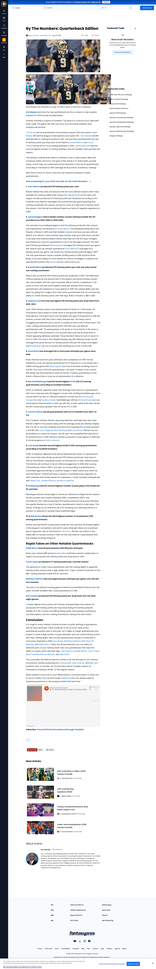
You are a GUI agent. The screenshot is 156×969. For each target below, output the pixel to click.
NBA (52, 915)
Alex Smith (64, 654)
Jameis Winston (82, 145)
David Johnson (52, 440)
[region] (78, 964)
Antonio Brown (85, 400)
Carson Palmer (35, 412)
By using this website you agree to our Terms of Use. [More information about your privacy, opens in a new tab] (22, 967)
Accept (106, 2)
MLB (52, 910)
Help (102, 948)
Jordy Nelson (63, 228)
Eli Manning (35, 346)
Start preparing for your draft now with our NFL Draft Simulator (58, 181)
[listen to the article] (84, 35)
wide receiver (78, 663)
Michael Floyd (60, 430)
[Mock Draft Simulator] (122, 52)
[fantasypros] (63, 706)
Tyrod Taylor (32, 561)
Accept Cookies (133, 964)
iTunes (40, 729)
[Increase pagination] (135, 28)
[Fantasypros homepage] (4, 5)
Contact (95, 948)
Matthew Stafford (35, 579)
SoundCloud (60, 729)
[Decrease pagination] (130, 28)
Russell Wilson (76, 142)
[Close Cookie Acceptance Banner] (152, 963)
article (53, 262)
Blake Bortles (35, 516)
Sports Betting (107, 920)
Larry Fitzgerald (46, 430)
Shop (105, 915)
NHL (52, 920)
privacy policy (81, 2)
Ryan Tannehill (32, 654)
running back (65, 663)
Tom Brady (31, 132)
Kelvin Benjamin (70, 195)
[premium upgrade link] (136, 8)
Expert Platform (76, 915)
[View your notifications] (130, 8)
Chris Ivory (66, 531)
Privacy (39, 948)
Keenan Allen (60, 553)
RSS (82, 729)
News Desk (106, 910)
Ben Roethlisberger (37, 381)
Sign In (124, 948)
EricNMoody (65, 678)
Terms (57, 948)
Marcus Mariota (66, 480)
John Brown (77, 430)
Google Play (73, 729)
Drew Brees (56, 245)
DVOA (73, 381)
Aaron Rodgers (35, 217)
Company (75, 948)
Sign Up (117, 948)
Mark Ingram (55, 366)
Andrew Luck (34, 301)
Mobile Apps (106, 905)
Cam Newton (86, 135)
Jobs (88, 948)
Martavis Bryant (86, 396)
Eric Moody (35, 35)
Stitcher (48, 729)
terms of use (95, 2)
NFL (28, 740)
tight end (94, 663)
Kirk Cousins (32, 596)
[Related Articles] (63, 797)
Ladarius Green (49, 400)
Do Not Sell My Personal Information (112, 964)
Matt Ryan (86, 641)
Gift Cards (74, 920)
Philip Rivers (32, 548)
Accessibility (65, 948)
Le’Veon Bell (31, 400)
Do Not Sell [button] (48, 948)
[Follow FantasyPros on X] (50, 749)
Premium (109, 948)
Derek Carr (35, 480)
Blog (82, 948)
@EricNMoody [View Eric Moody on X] (45, 35)
